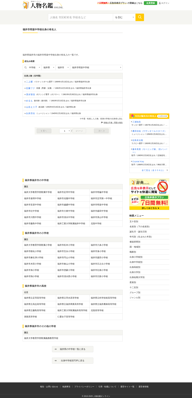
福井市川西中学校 (32, 217)
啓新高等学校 (30, 317)
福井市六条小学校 (99, 245)
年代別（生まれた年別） (141, 237)
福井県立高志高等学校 (34, 304)
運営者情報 (144, 387)
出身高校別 (135, 267)
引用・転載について (107, 387)
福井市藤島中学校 (32, 223)
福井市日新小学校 (99, 276)
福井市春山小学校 (66, 264)
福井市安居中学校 (32, 205)
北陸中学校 (96, 223)
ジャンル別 (135, 297)
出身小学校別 (136, 257)
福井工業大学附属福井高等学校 (72, 310)
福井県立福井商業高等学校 (70, 304)
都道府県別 (135, 242)
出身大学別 (135, 272)
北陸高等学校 (97, 310)
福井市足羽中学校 (66, 192)
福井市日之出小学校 (100, 264)
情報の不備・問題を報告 (113, 123)
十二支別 (134, 287)
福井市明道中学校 (99, 205)
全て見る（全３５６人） (153, 170)
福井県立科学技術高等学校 (103, 298)
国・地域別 (135, 247)
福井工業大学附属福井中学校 (71, 223)
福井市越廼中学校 (66, 205)
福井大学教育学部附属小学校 (38, 245)
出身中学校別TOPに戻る (73, 360)
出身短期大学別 (137, 277)
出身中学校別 (136, 262)
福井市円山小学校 (66, 257)
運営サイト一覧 (127, 387)
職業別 (133, 252)
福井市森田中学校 (99, 211)
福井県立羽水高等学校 (68, 298)
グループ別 (135, 292)
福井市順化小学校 (32, 251)
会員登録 (150, 3)
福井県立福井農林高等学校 (103, 304)
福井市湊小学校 (98, 251)
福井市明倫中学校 (99, 192)
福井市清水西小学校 (67, 276)
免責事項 (66, 387)
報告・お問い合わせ (49, 387)
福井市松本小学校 (66, 245)
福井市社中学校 (31, 211)
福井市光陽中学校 (66, 198)
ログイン (165, 3)
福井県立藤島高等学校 (34, 310)
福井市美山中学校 (99, 217)
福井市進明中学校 (32, 198)
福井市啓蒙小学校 (66, 270)
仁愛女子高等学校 (66, 317)
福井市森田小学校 (99, 257)
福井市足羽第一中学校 (101, 198)
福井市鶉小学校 (31, 276)
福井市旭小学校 (31, 270)
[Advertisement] (72, 43)
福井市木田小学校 (32, 264)
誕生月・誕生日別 (138, 231)
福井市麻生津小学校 (33, 257)
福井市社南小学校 (99, 270)
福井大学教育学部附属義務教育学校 (41, 338)
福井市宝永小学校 (66, 251)
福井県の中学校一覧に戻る (72, 349)
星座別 (133, 282)
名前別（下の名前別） (140, 226)
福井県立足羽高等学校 (34, 298)
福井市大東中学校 (66, 211)
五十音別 (134, 221)
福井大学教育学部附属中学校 (38, 192)
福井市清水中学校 (66, 217)
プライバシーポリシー (84, 387)
